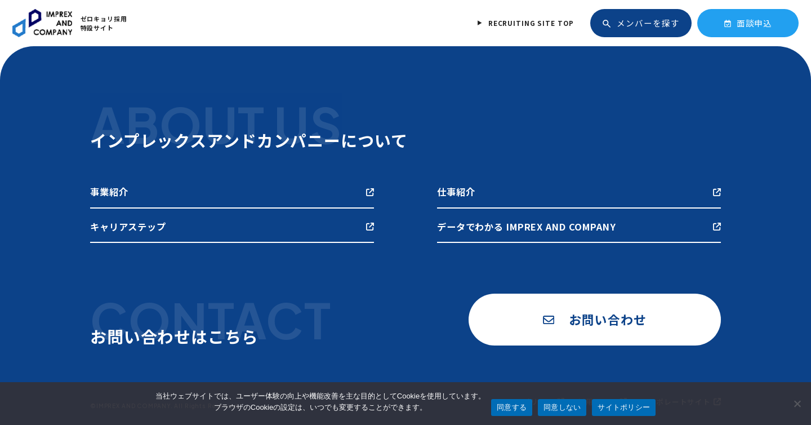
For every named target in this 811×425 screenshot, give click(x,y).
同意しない (562, 407)
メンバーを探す (641, 23)
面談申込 (748, 23)
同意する (512, 407)
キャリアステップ (232, 226)
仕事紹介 (579, 191)
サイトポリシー (624, 407)
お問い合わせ (594, 319)
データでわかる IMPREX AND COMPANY (579, 226)
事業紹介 (232, 191)
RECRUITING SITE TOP (531, 23)
